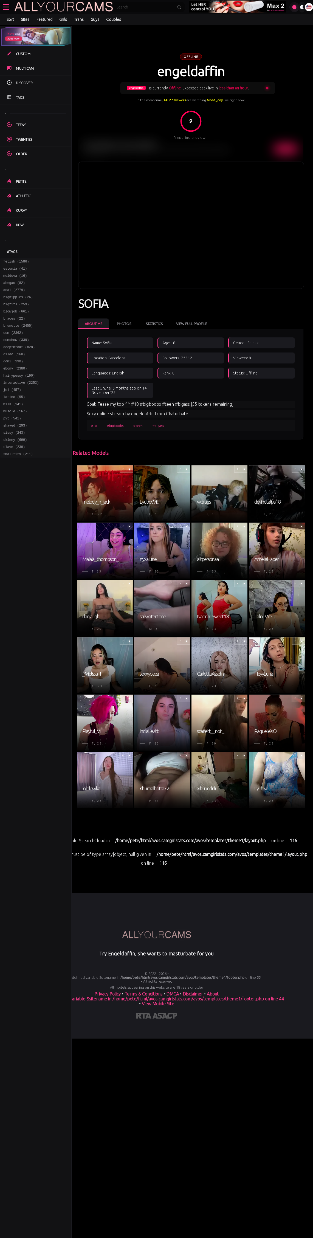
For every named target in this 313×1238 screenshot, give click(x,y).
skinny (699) (15, 461)
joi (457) (12, 405)
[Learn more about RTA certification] (144, 1016)
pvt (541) (12, 437)
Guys (95, 19)
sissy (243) (14, 453)
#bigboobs (115, 425)
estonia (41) (15, 270)
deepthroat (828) (19, 357)
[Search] (145, 7)
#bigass (158, 425)
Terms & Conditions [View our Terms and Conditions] (143, 993)
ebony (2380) (15, 381)
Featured (44, 19)
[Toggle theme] (302, 7)
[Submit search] (179, 7)
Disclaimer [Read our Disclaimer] (193, 993)
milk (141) (13, 421)
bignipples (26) (18, 302)
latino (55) (14, 413)
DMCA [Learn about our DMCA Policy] (172, 993)
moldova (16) (15, 278)
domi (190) (13, 373)
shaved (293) (15, 445)
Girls (63, 19)
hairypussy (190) (19, 389)
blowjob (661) (16, 317)
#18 (94, 425)
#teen (138, 425)
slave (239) (14, 469)
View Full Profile (191, 324)
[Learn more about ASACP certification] (165, 1016)
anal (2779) (14, 294)
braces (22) (14, 325)
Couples (113, 19)
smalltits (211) (18, 477)
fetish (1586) (16, 262)
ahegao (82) (14, 286)
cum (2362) (13, 341)
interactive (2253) (21, 397)
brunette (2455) (18, 333)
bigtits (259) (16, 310)
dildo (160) (14, 365)
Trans (79, 19)
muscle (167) (15, 429)
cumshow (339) (16, 349)
